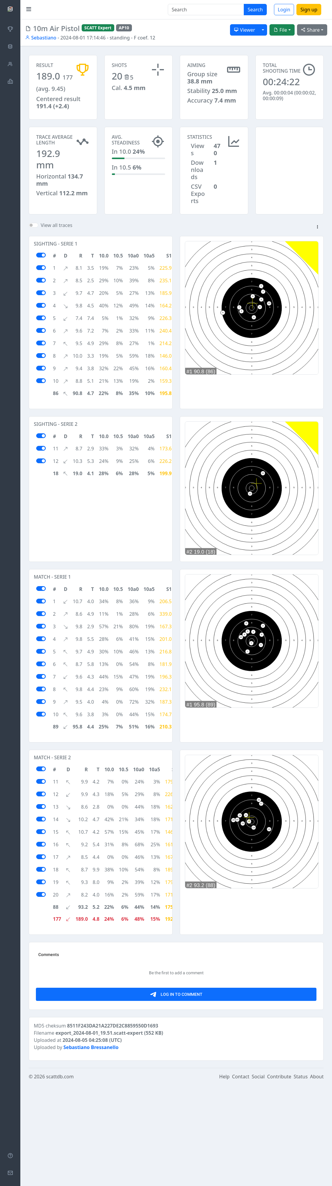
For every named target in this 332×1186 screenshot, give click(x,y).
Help (224, 1177)
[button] (317, 227)
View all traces (56, 225)
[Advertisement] (289, 156)
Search (255, 9)
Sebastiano (40, 37)
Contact (240, 1177)
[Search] (206, 9)
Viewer (244, 30)
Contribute (279, 1177)
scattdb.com (60, 1177)
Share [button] (310, 30)
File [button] (280, 30)
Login (284, 9)
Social (258, 1177)
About (317, 1177)
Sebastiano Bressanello (90, 1148)
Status (301, 1177)
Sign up (308, 9)
